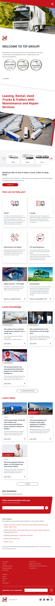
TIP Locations (5, 570)
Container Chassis (21, 525)
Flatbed (6, 527)
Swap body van (15, 535)
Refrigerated (36, 525)
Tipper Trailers (13, 527)
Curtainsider (12, 525)
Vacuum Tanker (33, 530)
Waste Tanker (24, 530)
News (3, 580)
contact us (38, 546)
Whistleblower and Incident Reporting (38, 566)
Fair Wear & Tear (33, 568)
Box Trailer (29, 525)
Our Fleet (4, 563)
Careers (4, 576)
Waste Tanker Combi (14, 530)
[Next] (51, 158)
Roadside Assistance (7, 568)
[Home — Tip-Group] (4, 600)
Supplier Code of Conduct (35, 563)
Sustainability (5, 583)
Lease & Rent (5, 561)
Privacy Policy (32, 561)
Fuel (16, 532)
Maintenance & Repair (7, 566)
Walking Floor (44, 525)
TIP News (27, 484)
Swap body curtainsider (26, 535)
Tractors (6, 542)
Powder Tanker (42, 530)
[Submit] (51, 590)
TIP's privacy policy (44, 594)
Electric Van (16, 538)
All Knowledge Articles (27, 390)
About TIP (4, 578)
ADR (13, 532)
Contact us (10, 184)
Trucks (11, 542)
